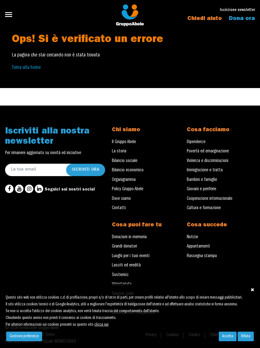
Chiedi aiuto (204, 19)
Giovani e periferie (201, 189)
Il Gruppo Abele (124, 142)
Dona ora (242, 19)
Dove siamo (121, 199)
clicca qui (101, 325)
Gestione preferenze (24, 336)
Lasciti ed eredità (126, 265)
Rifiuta (245, 336)
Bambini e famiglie (202, 180)
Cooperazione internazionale (209, 199)
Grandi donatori (124, 246)
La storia (119, 151)
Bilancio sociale (124, 161)
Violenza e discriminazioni (207, 161)
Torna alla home (26, 68)
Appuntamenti (198, 246)
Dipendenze (196, 142)
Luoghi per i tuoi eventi (131, 256)
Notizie (192, 237)
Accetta (227, 336)
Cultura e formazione (204, 208)
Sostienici (120, 275)
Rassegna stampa (202, 256)
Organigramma (124, 180)
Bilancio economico (128, 170)
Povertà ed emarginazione (208, 151)
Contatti (119, 208)
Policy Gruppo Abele (127, 189)
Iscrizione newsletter (237, 10)
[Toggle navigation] (10, 14)
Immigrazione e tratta (205, 170)
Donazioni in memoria (129, 237)
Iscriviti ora (85, 170)
